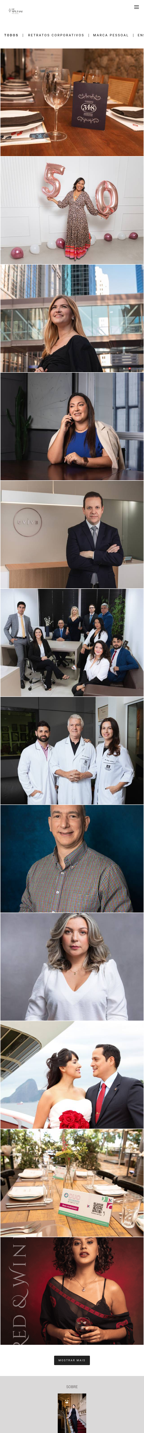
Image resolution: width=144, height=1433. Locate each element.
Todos (11, 35)
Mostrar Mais (72, 1360)
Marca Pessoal (111, 35)
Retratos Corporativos (56, 35)
